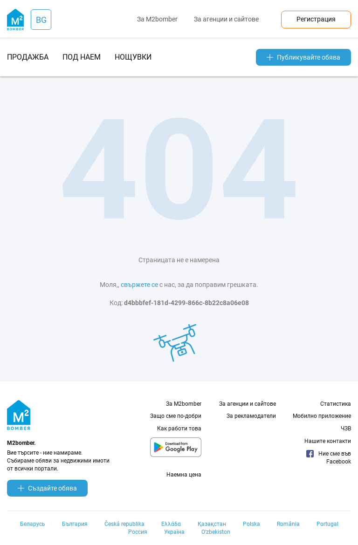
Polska (251, 524)
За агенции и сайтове (226, 19)
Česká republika (124, 524)
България (75, 524)
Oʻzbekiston (215, 532)
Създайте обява (47, 488)
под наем (81, 57)
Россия (137, 532)
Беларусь (32, 524)
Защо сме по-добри (175, 416)
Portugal (327, 524)
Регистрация (316, 19)
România (288, 524)
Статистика (335, 404)
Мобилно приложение (322, 416)
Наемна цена (183, 474)
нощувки (133, 57)
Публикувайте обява (303, 57)
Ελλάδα (171, 524)
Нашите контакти (327, 441)
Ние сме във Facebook (328, 457)
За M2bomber (157, 19)
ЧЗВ (346, 428)
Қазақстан (212, 524)
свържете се (139, 284)
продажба (27, 57)
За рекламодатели (251, 416)
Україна (174, 532)
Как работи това (179, 428)
